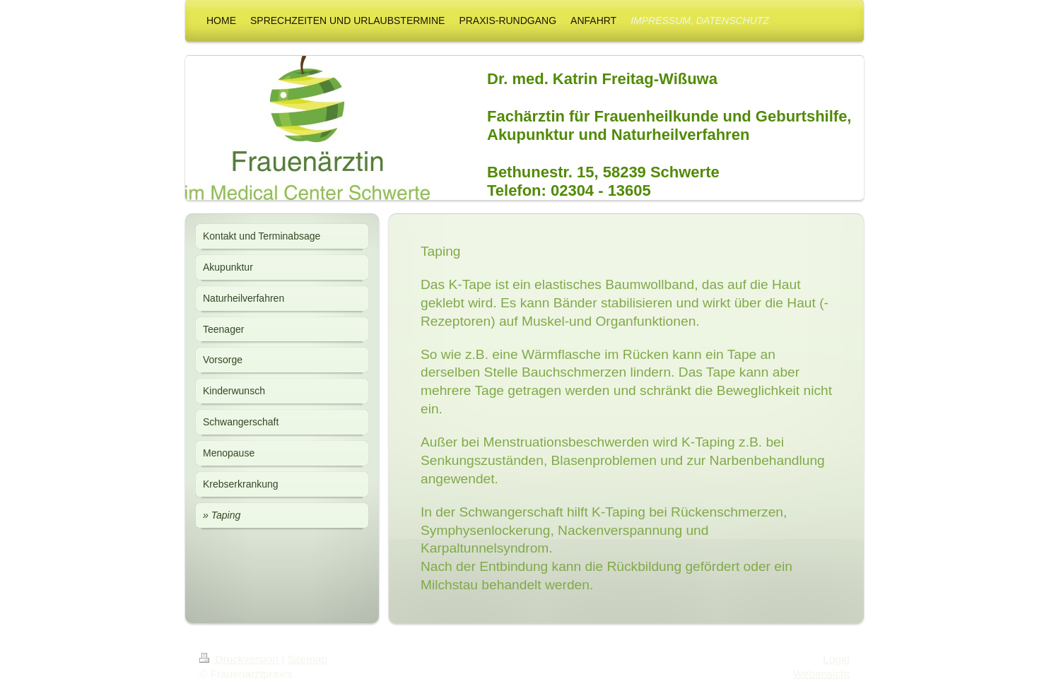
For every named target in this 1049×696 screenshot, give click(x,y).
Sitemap (307, 659)
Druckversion (240, 659)
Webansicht (821, 674)
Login (836, 659)
